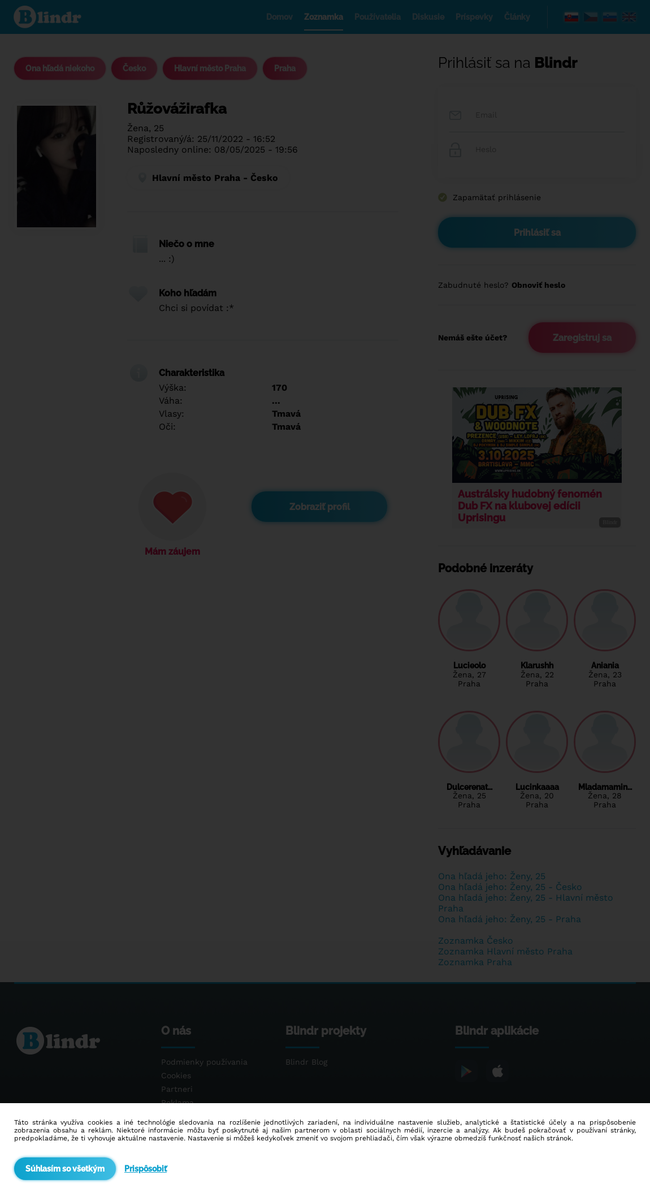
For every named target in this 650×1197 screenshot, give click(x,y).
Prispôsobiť (145, 1168)
